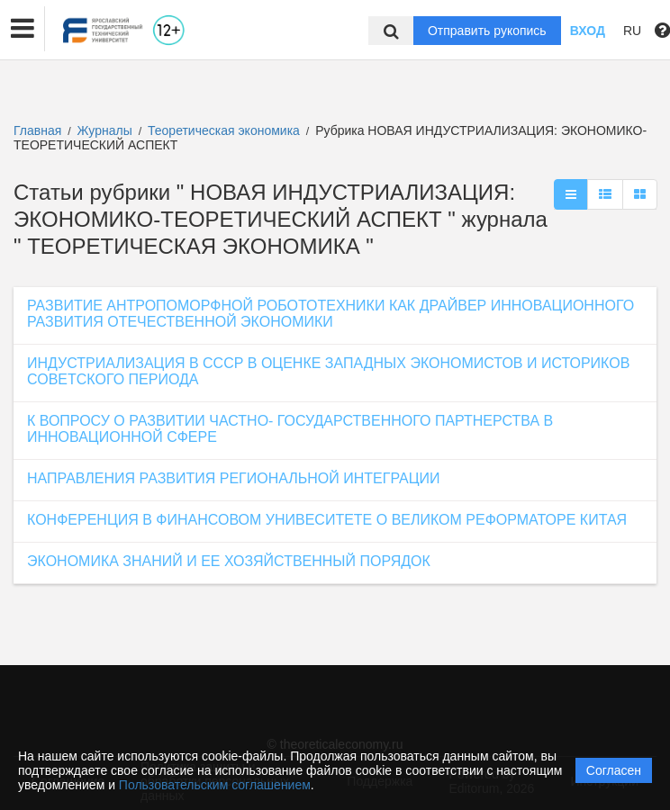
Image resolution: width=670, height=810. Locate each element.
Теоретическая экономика (225, 130)
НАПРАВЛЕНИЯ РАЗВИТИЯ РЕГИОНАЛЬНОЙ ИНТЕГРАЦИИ (233, 478)
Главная (37, 130)
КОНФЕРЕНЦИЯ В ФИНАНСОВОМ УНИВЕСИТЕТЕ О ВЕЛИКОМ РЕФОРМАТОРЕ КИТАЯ (327, 519)
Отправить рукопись (487, 30)
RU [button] (632, 30)
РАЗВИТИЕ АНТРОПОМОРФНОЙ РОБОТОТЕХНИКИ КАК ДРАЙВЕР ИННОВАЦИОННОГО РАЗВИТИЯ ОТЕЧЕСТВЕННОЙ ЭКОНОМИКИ (330, 313)
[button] (22, 28)
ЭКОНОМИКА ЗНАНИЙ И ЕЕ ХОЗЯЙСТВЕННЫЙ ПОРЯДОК (228, 561)
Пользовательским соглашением (215, 785)
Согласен (613, 770)
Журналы (104, 130)
